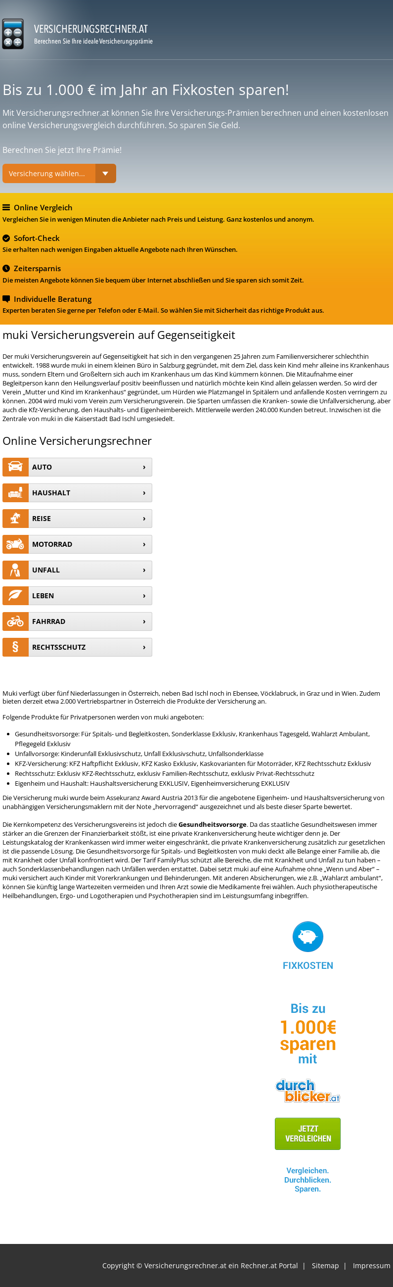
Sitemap (325, 1265)
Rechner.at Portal (269, 1265)
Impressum (372, 1265)
